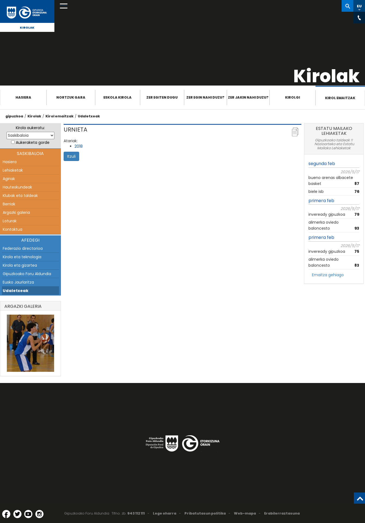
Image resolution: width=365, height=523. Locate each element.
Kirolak (27, 27)
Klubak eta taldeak (20, 195)
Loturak (10, 221)
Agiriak (9, 178)
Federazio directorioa (23, 248)
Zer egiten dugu (162, 97)
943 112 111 (136, 513)
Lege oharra (164, 513)
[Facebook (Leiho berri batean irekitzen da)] (6, 514)
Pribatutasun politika (205, 513)
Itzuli (71, 156)
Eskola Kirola (117, 97)
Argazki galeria (16, 212)
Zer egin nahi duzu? (205, 97)
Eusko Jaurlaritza (18, 282)
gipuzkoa (14, 116)
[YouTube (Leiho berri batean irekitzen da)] (28, 514)
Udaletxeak (89, 116)
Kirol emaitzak (340, 98)
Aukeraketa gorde (33, 142)
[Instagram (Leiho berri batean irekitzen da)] (39, 514)
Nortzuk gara (70, 97)
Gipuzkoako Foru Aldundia (27, 273)
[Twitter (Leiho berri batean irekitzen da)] (17, 514)
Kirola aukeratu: (30, 127)
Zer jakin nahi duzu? (248, 97)
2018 (79, 146)
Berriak (9, 204)
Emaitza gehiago (328, 275)
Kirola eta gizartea (20, 265)
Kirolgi (292, 97)
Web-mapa (245, 513)
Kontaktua (12, 229)
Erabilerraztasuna (282, 513)
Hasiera (23, 97)
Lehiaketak (13, 170)
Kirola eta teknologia (22, 257)
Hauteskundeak (17, 187)
